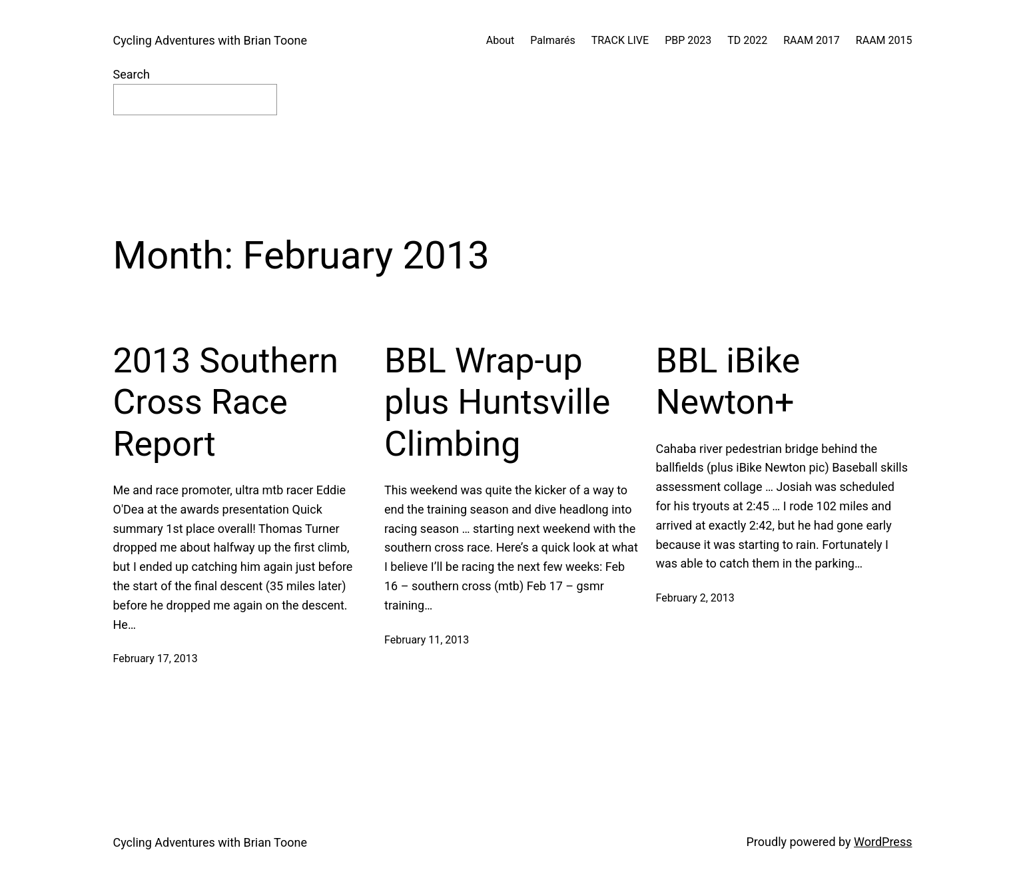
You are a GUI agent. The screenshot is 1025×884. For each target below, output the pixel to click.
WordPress (883, 842)
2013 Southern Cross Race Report (226, 402)
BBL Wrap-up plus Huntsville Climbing (497, 402)
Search (131, 74)
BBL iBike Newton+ (728, 381)
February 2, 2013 (695, 598)
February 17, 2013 (155, 658)
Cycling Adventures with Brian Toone (210, 40)
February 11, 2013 (426, 640)
